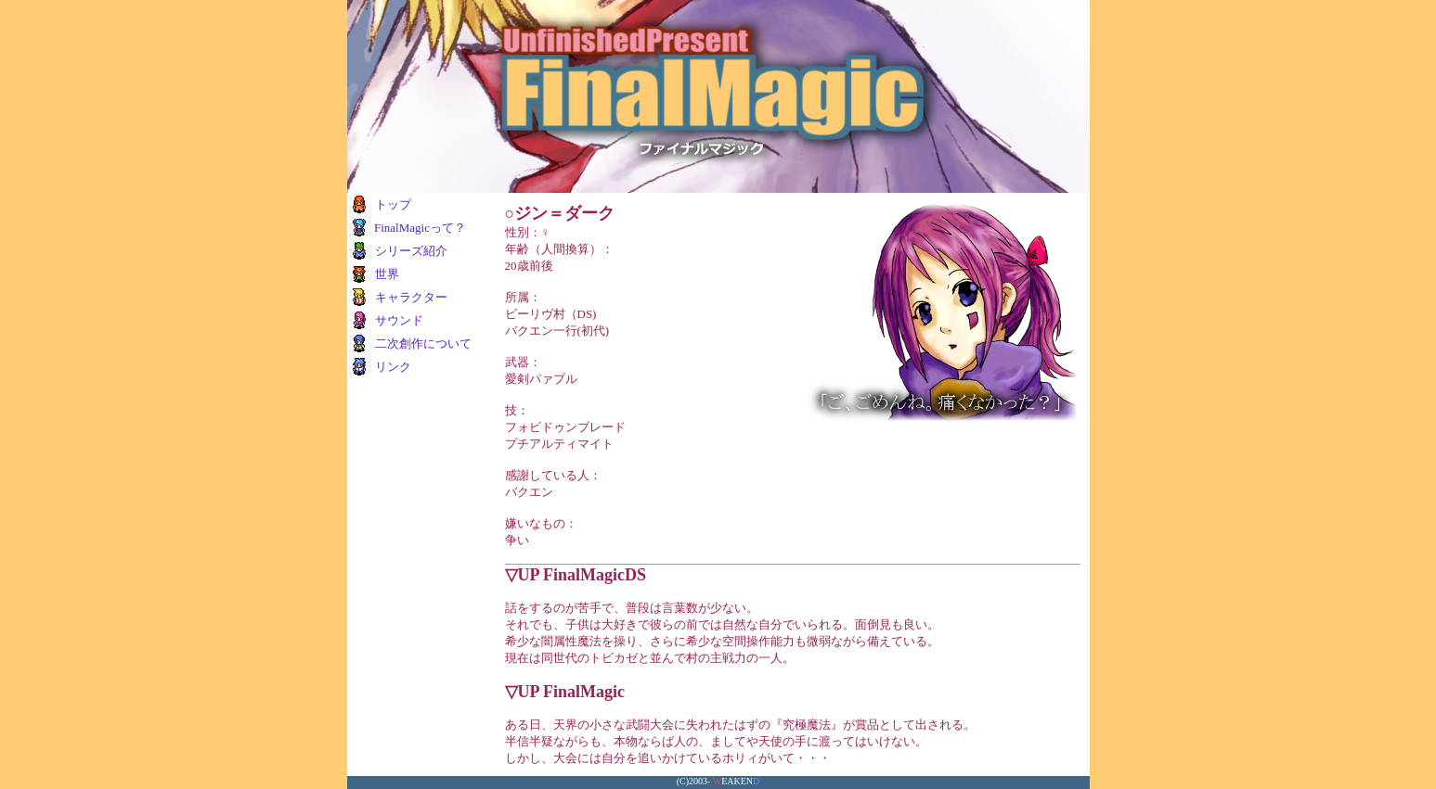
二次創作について (423, 343)
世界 (387, 274)
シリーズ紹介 (411, 251)
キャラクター (411, 297)
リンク (393, 367)
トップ (393, 204)
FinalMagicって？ (420, 228)
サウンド (399, 320)
